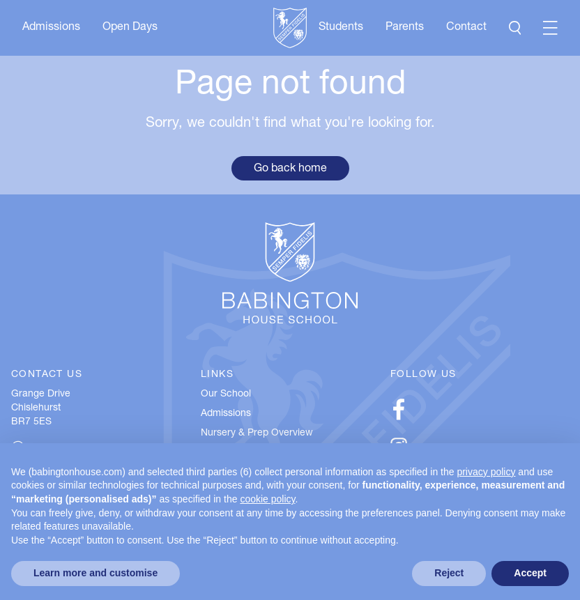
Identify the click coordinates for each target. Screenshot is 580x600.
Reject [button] (449, 572)
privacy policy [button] (486, 471)
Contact (466, 27)
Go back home (290, 169)
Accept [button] (530, 572)
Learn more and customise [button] (95, 572)
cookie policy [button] (267, 499)
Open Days (130, 27)
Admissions (51, 27)
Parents (405, 27)
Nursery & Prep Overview (257, 433)
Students (341, 27)
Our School (226, 394)
